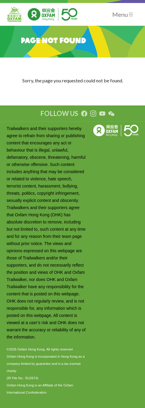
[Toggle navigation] (123, 14)
